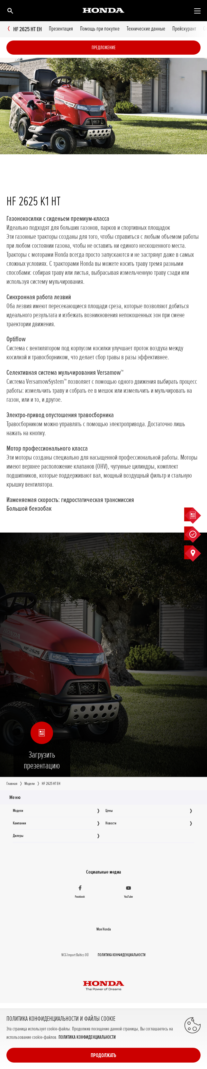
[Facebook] (79, 892)
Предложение (104, 47)
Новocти (110, 823)
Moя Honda (103, 928)
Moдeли (18, 810)
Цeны (109, 810)
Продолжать (103, 1055)
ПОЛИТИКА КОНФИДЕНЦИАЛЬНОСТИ (87, 1037)
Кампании (19, 823)
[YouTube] (128, 892)
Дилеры (18, 835)
